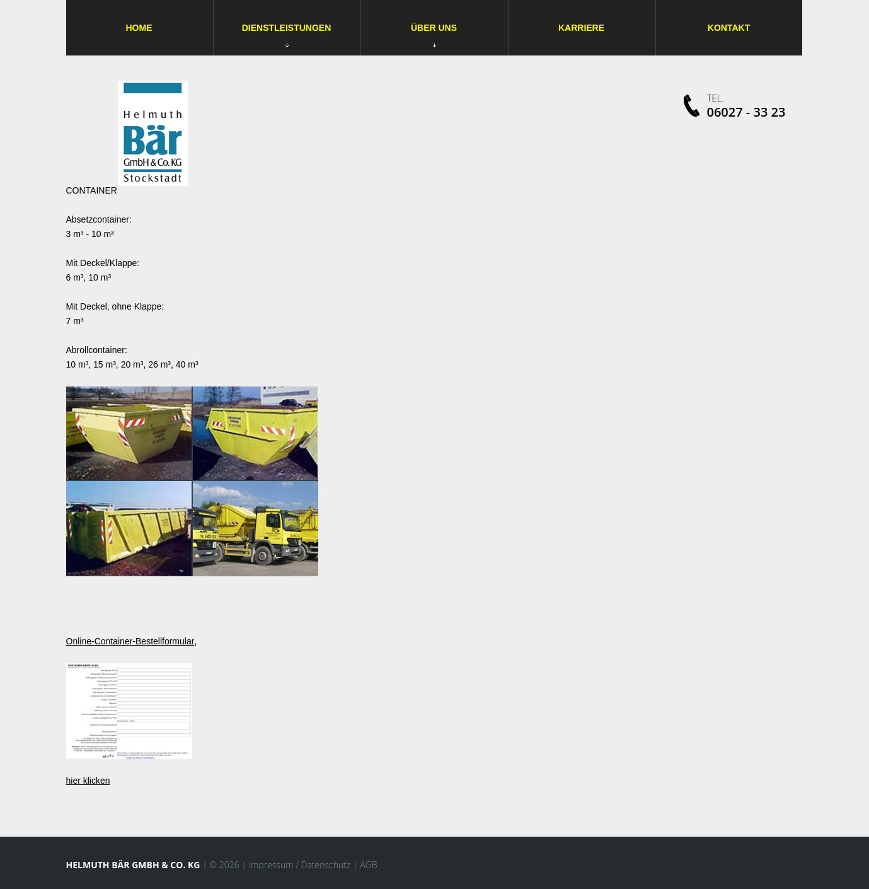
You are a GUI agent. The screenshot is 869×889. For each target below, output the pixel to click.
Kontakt (729, 28)
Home (139, 28)
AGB (368, 865)
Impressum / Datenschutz (299, 865)
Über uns (434, 35)
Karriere (581, 28)
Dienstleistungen (287, 27)
